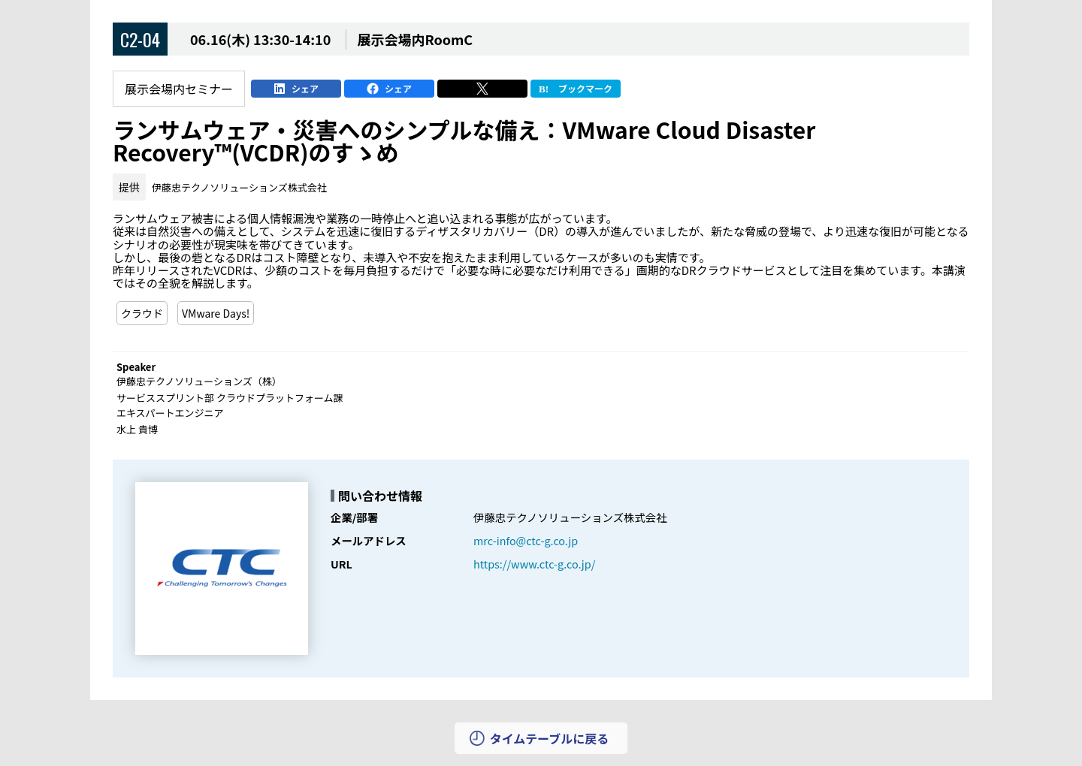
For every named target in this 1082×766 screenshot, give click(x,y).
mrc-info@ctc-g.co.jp (525, 540)
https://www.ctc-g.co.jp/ (534, 563)
